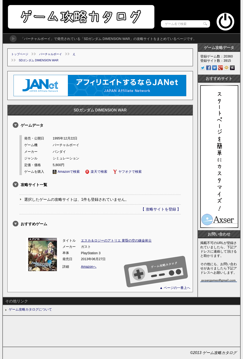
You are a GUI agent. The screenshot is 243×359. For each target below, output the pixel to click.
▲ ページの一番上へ (174, 288)
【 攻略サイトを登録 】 (161, 209)
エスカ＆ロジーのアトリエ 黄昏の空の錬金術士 (116, 240)
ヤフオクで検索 (127, 171)
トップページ (19, 54)
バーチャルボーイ (50, 54)
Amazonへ (88, 266)
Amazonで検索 (66, 171)
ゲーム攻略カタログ (81, 17)
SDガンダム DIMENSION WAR (38, 60)
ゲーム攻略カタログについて (30, 309)
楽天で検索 (96, 171)
